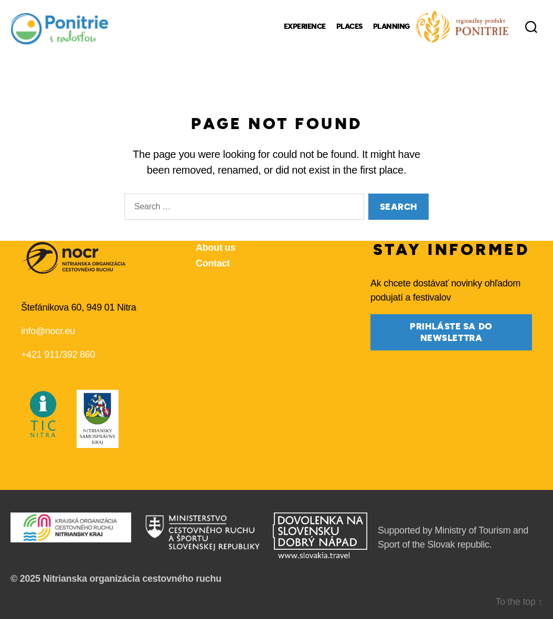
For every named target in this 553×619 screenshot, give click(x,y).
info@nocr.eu (48, 331)
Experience (305, 26)
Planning (391, 26)
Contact (213, 263)
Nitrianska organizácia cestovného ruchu (131, 578)
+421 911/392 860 (58, 354)
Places (349, 26)
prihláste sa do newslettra (451, 332)
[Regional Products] (462, 26)
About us (216, 247)
